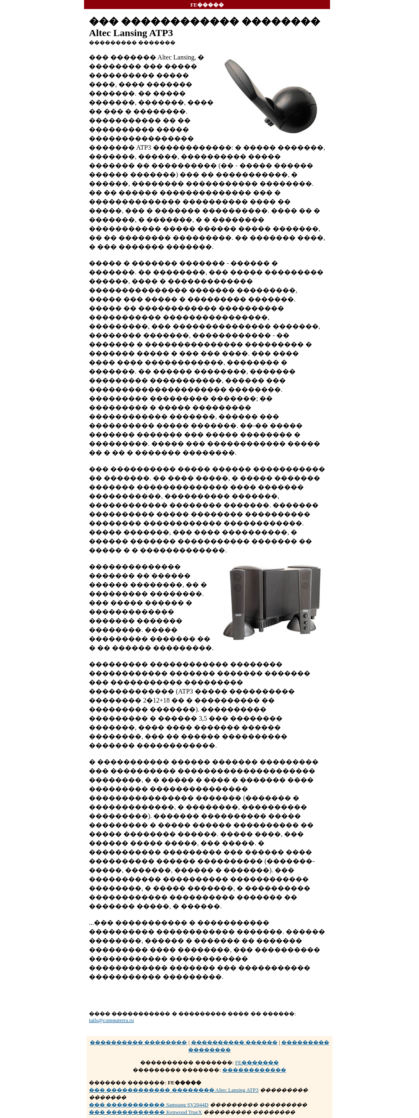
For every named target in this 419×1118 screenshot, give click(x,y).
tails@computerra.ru (111, 1020)
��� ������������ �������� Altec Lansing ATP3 (173, 1090)
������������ (254, 1070)
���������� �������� (138, 1042)
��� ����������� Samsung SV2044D (148, 1105)
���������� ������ (234, 1042)
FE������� (256, 1062)
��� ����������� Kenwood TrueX (145, 1112)
